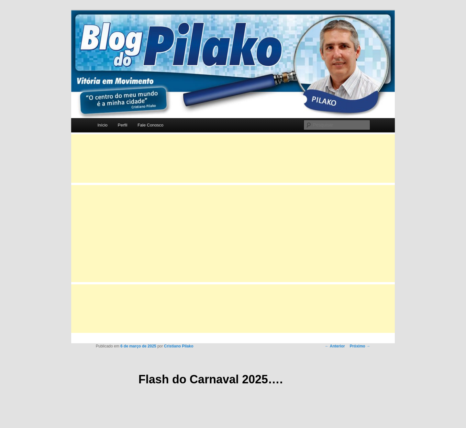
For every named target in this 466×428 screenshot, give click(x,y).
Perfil (123, 125)
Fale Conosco (150, 125)
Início (102, 125)
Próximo (360, 346)
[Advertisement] (233, 158)
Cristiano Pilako (179, 346)
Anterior (335, 346)
